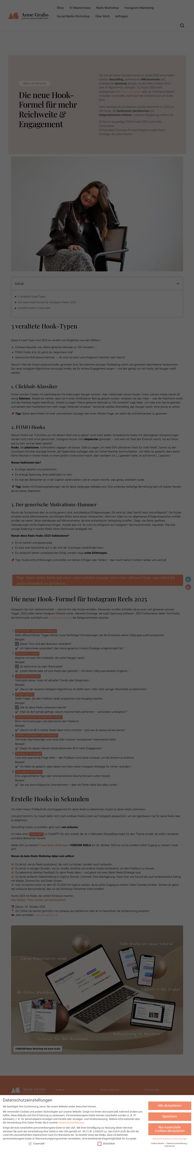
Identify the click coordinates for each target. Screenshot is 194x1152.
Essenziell (36, 1143)
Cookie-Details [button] (158, 1143)
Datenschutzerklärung (71, 1122)
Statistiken (106, 1143)
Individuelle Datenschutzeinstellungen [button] (169, 1139)
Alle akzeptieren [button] (169, 1105)
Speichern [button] (169, 1116)
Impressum (170, 1146)
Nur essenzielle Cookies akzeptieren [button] (170, 1129)
